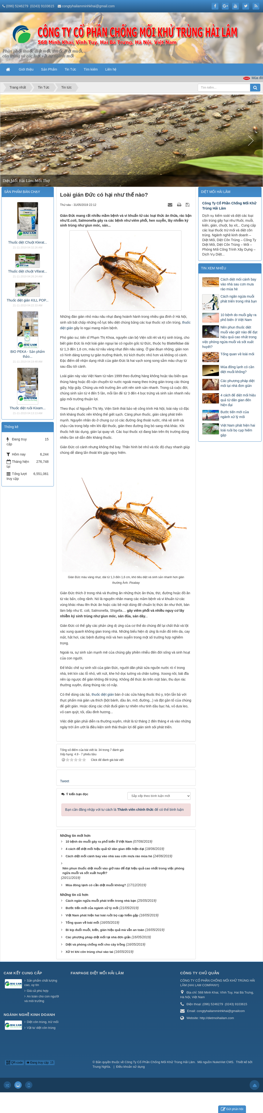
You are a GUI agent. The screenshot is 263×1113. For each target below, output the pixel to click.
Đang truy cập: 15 (40, 1062)
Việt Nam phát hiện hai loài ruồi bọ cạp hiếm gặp (237, 430)
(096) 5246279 (17, 6)
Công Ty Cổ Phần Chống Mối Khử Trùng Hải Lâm (160, 1062)
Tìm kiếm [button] (91, 69)
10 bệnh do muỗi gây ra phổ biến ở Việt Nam (238, 317)
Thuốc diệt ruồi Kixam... (27, 408)
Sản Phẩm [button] (49, 69)
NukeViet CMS (223, 1062)
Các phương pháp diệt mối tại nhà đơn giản (237, 383)
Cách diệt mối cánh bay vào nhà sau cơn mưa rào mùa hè (238, 284)
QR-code (14, 1062)
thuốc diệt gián (103, 694)
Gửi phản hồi (232, 1109)
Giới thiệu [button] (26, 69)
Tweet (64, 781)
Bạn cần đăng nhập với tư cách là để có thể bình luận (124, 810)
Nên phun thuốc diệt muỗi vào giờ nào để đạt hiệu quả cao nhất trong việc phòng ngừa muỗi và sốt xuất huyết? (229, 337)
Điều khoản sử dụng (130, 1066)
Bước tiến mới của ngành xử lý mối (234, 414)
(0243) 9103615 (42, 6)
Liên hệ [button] (110, 69)
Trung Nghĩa (101, 1066)
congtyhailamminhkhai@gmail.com (88, 6)
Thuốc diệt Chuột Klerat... (27, 242)
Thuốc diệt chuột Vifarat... (27, 271)
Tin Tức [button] (70, 69)
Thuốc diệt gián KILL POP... (27, 300)
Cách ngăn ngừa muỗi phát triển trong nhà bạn (238, 298)
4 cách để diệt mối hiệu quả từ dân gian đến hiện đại (238, 400)
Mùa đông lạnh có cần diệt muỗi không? (237, 369)
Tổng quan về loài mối (237, 354)
